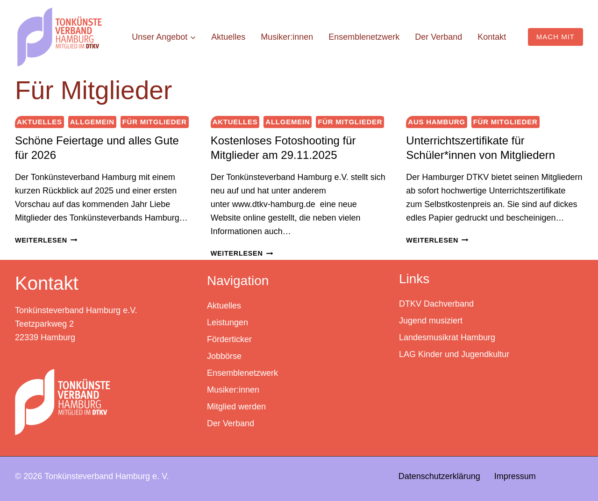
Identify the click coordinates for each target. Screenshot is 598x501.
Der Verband (438, 37)
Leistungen (227, 322)
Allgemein (92, 122)
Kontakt (491, 37)
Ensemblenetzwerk (363, 37)
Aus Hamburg (436, 122)
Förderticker (229, 339)
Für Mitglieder (154, 122)
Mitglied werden (236, 406)
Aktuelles (228, 37)
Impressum (515, 476)
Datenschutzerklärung (439, 476)
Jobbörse (224, 356)
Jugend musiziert (431, 320)
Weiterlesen (46, 240)
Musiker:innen (287, 37)
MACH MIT (555, 37)
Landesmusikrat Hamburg (447, 337)
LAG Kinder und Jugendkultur (454, 354)
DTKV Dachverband (436, 303)
